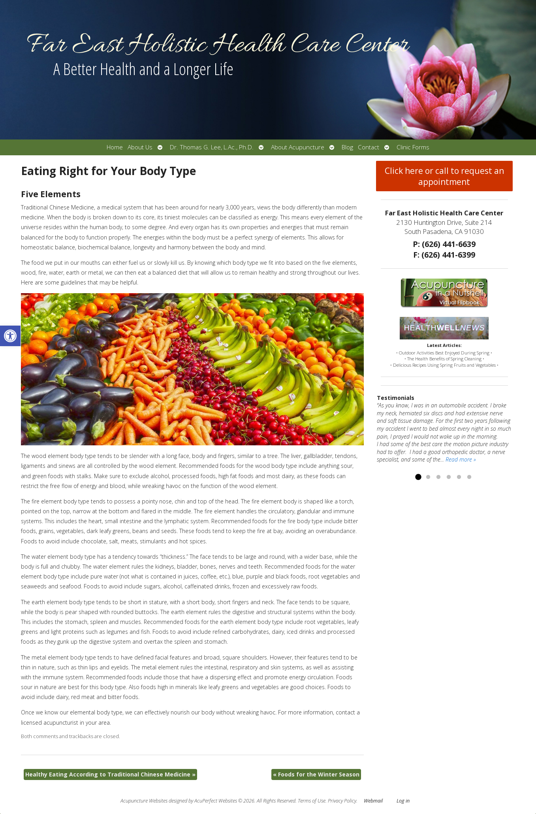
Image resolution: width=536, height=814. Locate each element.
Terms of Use (311, 800)
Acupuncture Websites (143, 800)
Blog (347, 147)
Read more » (461, 459)
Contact (368, 147)
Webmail (373, 800)
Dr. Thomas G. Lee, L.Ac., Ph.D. (212, 147)
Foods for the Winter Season (316, 774)
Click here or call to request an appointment (444, 176)
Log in (403, 800)
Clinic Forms (413, 147)
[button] (10, 336)
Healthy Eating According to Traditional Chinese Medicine (110, 774)
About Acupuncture (297, 147)
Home (115, 147)
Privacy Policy (342, 800)
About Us (140, 147)
